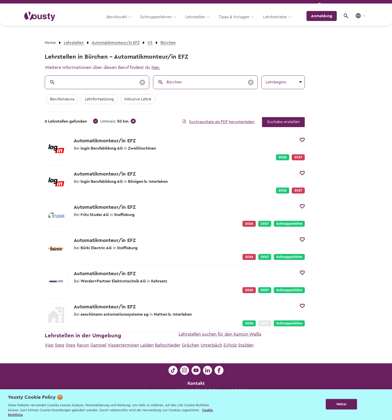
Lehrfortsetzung (99, 99)
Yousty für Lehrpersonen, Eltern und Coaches (274, 5)
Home (50, 43)
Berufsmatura (62, 99)
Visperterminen (123, 345)
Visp (49, 345)
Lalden (147, 345)
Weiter (341, 404)
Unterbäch (211, 345)
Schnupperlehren (159, 22)
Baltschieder (167, 345)
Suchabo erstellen (283, 122)
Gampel (98, 345)
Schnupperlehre (289, 223)
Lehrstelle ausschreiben (346, 5)
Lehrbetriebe (278, 22)
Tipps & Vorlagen (237, 22)
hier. (156, 67)
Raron (83, 345)
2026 (282, 157)
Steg (59, 345)
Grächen (190, 345)
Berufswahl (120, 22)
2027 (265, 223)
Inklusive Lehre (137, 99)
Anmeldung (324, 21)
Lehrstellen (198, 22)
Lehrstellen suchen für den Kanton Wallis (219, 334)
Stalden (246, 345)
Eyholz (230, 345)
